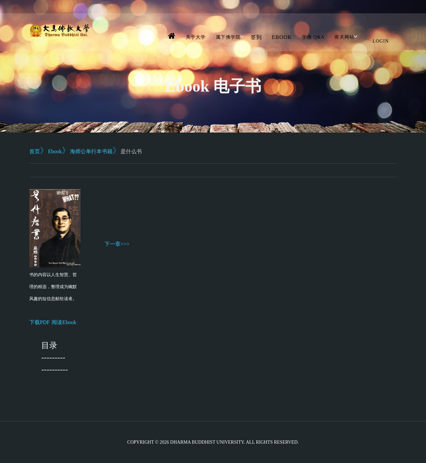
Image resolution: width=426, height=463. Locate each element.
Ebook (282, 37)
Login (380, 41)
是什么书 (131, 151)
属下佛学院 (228, 37)
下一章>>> (117, 244)
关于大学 (196, 37)
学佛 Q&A (313, 37)
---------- (54, 369)
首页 (34, 151)
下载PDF (39, 322)
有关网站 (344, 37)
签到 (256, 37)
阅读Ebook (64, 322)
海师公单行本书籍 (91, 151)
